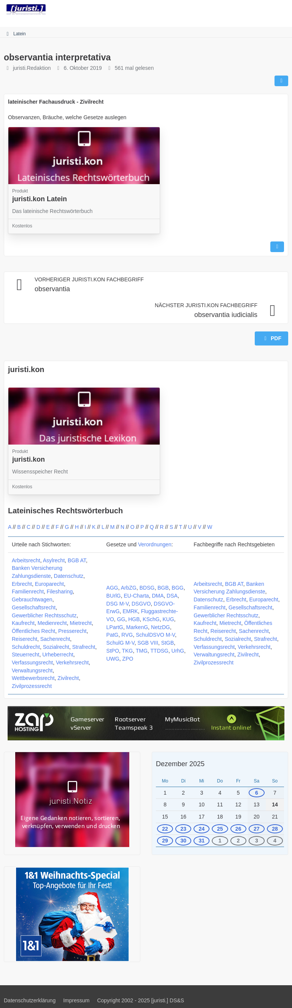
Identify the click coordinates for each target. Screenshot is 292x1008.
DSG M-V (117, 604)
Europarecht (49, 584)
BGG (178, 588)
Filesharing (60, 591)
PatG (112, 635)
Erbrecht (22, 584)
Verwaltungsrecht (32, 670)
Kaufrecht (23, 623)
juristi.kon (26, 369)
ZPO (127, 659)
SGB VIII (148, 643)
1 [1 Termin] (220, 841)
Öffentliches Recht (33, 631)
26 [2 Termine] (238, 829)
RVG (127, 635)
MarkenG (137, 627)
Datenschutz (69, 576)
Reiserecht (24, 639)
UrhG (177, 651)
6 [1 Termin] (256, 793)
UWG (112, 659)
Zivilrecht (68, 678)
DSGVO (141, 604)
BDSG (147, 588)
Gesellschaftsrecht (34, 607)
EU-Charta (136, 596)
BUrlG (113, 596)
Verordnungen (154, 544)
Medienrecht (52, 623)
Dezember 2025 (180, 764)
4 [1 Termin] (274, 841)
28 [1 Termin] (275, 829)
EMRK (130, 611)
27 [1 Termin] (257, 829)
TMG (142, 651)
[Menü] (282, 9)
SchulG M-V (120, 643)
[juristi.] (26, 9)
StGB (167, 643)
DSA (172, 596)
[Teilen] (281, 81)
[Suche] (244, 9)
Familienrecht (28, 591)
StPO (112, 651)
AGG (112, 588)
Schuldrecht (26, 647)
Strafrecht (83, 647)
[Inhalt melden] (277, 246)
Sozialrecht (56, 647)
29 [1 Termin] (165, 841)
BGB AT (77, 560)
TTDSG (159, 651)
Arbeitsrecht (26, 560)
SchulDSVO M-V (155, 635)
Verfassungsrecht (32, 662)
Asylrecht (54, 560)
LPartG (114, 627)
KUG (168, 619)
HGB (134, 619)
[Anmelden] (263, 9)
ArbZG (128, 588)
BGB (163, 588)
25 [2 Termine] (220, 829)
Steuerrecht (25, 654)
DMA (157, 596)
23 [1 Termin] (183, 829)
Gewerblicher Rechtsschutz (44, 615)
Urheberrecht (57, 654)
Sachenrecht (55, 639)
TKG (127, 651)
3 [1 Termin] (256, 841)
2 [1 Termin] (238, 841)
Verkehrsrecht (72, 662)
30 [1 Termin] (183, 841)
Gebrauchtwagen (32, 599)
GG (121, 619)
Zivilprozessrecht (32, 686)
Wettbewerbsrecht (33, 678)
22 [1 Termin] (165, 829)
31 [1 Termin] (202, 841)
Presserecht (72, 631)
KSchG (151, 619)
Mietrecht (81, 623)
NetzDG (160, 627)
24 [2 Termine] (202, 829)
